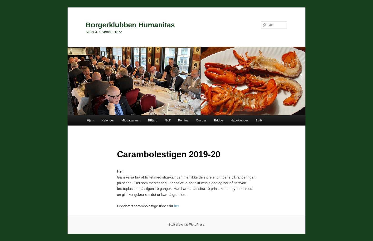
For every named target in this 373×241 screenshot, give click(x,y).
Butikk (259, 120)
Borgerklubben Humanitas (130, 25)
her (176, 206)
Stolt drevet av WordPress (186, 224)
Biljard (152, 120)
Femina (183, 120)
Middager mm (131, 120)
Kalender (108, 120)
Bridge (218, 120)
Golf (168, 120)
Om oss (201, 120)
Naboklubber (239, 120)
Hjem (90, 120)
